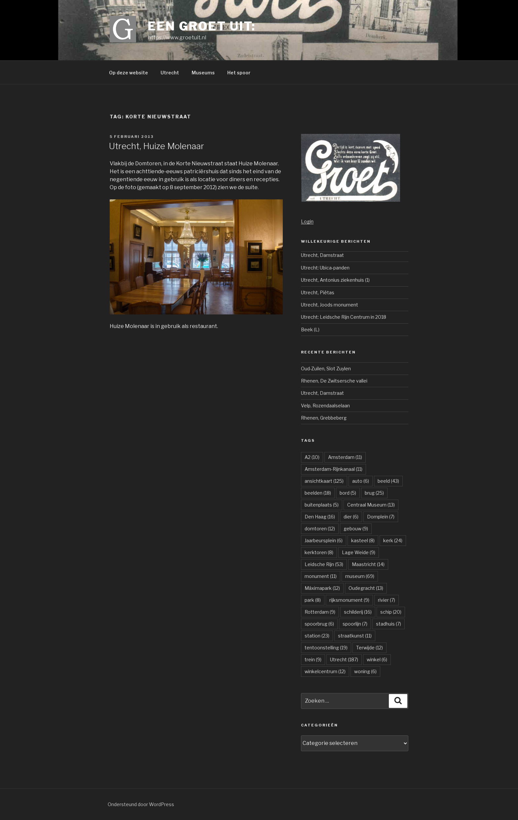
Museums (203, 72)
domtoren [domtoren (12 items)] (320, 528)
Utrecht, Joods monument (329, 305)
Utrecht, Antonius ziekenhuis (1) (335, 280)
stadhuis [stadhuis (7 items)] (388, 624)
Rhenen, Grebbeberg (324, 418)
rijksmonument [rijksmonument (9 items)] (349, 600)
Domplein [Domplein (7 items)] (380, 516)
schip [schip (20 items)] (390, 612)
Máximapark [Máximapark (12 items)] (322, 588)
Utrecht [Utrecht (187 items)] (344, 659)
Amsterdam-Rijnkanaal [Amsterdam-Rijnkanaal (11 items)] (333, 469)
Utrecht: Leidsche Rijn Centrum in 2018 (343, 317)
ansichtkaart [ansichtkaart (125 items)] (324, 481)
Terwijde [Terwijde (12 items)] (369, 647)
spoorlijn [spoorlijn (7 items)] (355, 624)
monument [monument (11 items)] (321, 576)
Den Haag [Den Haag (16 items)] (320, 516)
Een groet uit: (202, 26)
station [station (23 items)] (317, 635)
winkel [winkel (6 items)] (377, 659)
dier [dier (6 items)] (351, 516)
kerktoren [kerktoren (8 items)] (319, 552)
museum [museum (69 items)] (359, 576)
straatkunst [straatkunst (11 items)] (355, 635)
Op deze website (128, 72)
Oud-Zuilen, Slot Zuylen (326, 368)
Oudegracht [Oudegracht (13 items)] (366, 588)
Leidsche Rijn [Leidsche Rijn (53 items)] (324, 564)
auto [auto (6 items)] (360, 481)
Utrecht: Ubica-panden (325, 267)
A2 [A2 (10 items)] (312, 457)
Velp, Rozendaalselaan (325, 405)
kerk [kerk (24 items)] (392, 540)
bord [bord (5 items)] (348, 493)
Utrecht (170, 72)
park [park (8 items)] (313, 600)
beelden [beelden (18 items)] (318, 493)
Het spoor (238, 72)
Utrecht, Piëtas (317, 292)
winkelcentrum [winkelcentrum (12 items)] (325, 671)
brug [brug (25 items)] (374, 493)
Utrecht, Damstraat (322, 255)
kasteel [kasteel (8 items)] (363, 540)
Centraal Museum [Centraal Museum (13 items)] (371, 505)
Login (307, 221)
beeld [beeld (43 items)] (388, 481)
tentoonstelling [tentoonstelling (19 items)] (326, 647)
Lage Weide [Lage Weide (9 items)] (358, 552)
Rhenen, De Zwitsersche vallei (334, 381)
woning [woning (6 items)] (365, 671)
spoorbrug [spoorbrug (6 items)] (319, 624)
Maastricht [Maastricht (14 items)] (368, 564)
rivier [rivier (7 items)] (386, 600)
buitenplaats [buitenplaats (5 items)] (322, 505)
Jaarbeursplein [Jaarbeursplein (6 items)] (324, 540)
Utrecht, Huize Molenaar (156, 146)
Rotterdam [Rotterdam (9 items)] (320, 612)
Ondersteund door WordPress (141, 804)
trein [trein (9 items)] (313, 659)
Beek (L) (310, 329)
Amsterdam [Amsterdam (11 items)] (345, 457)
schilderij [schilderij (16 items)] (358, 612)
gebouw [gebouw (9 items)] (356, 528)
